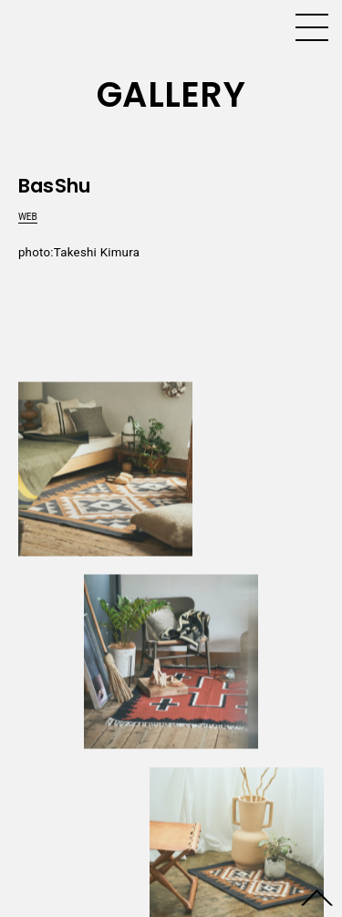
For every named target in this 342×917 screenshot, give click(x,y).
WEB (27, 217)
